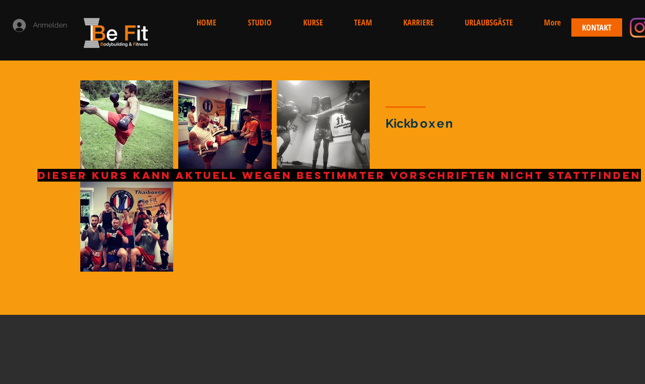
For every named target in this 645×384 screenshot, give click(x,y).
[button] (552, 22)
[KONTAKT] (596, 27)
